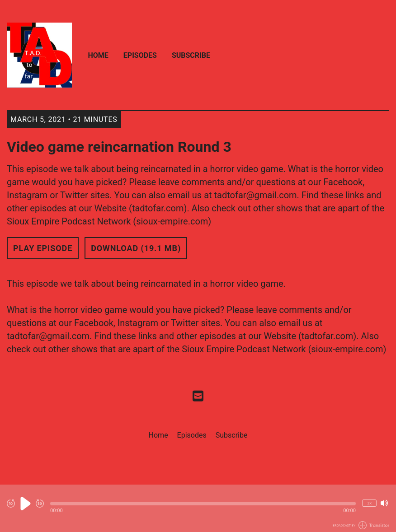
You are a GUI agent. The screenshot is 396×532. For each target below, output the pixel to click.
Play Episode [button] (42, 248)
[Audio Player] (198, 508)
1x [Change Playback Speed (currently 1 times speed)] (369, 502)
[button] (203, 503)
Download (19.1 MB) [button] (136, 248)
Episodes (140, 55)
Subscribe (191, 55)
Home (98, 55)
